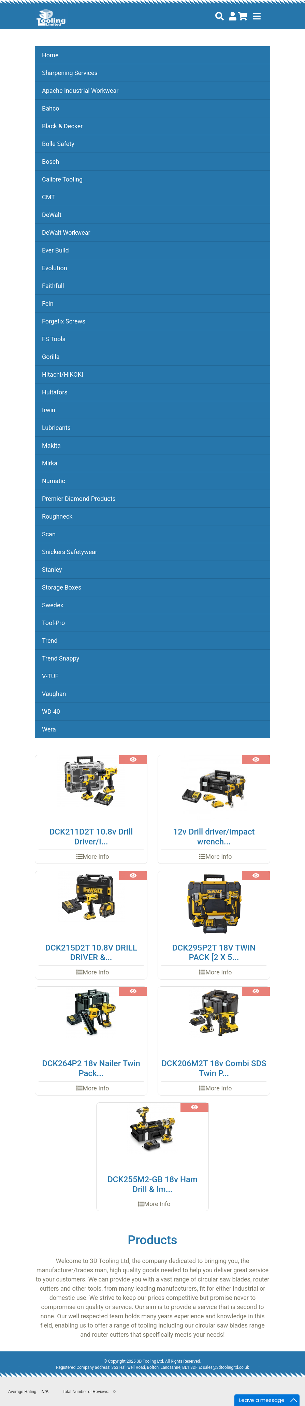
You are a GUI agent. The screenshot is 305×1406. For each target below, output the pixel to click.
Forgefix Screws (63, 321)
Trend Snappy (60, 658)
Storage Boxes (61, 587)
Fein (48, 303)
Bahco (50, 108)
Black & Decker (62, 126)
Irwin (48, 410)
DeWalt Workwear (66, 232)
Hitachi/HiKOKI (62, 374)
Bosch (50, 161)
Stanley (52, 569)
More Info (96, 856)
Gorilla (51, 356)
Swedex (52, 605)
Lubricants (56, 427)
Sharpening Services (70, 72)
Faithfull (53, 285)
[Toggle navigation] (257, 16)
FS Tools (54, 339)
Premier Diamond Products (79, 498)
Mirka (49, 463)
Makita (51, 445)
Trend (50, 640)
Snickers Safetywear (69, 551)
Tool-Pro (53, 622)
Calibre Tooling (62, 179)
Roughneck (57, 516)
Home (50, 55)
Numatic (53, 480)
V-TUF (50, 676)
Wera (49, 729)
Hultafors (55, 392)
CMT (48, 197)
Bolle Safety (58, 143)
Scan (49, 534)
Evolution (54, 268)
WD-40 (51, 711)
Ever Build (55, 250)
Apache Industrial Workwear (80, 90)
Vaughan (54, 693)
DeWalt (51, 214)
